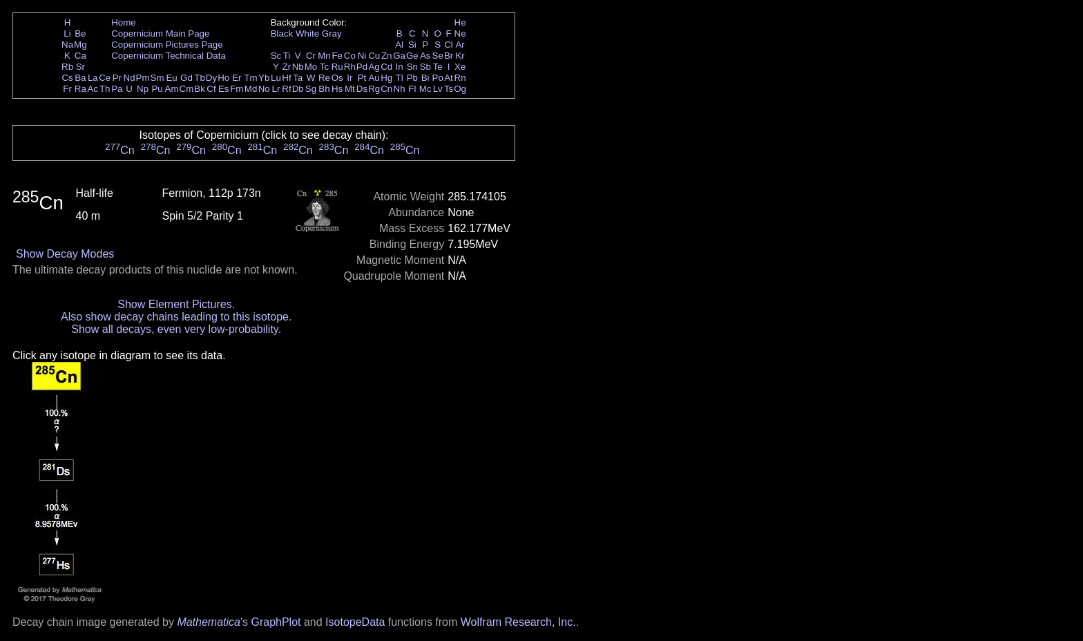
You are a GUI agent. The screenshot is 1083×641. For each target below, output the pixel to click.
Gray (332, 33)
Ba (80, 78)
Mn (324, 55)
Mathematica (208, 622)
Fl (412, 89)
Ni (362, 55)
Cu (374, 55)
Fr (67, 89)
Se (437, 55)
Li (67, 33)
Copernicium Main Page (160, 33)
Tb (199, 78)
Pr (117, 78)
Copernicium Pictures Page (167, 44)
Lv (438, 89)
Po (437, 78)
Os (337, 78)
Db (298, 89)
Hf (286, 78)
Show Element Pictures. (176, 304)
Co (350, 55)
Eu (171, 78)
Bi (425, 78)
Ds (361, 89)
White (307, 33)
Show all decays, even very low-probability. (176, 329)
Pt (362, 78)
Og (460, 89)
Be (80, 33)
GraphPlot (275, 622)
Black (282, 33)
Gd (186, 78)
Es (223, 89)
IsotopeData (355, 622)
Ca (80, 55)
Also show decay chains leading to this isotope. (176, 317)
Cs (67, 78)
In (399, 66)
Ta (298, 78)
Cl (448, 44)
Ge (412, 55)
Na (67, 44)
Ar (459, 44)
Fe (337, 55)
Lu (276, 78)
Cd (386, 66)
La (93, 78)
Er (236, 78)
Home (123, 22)
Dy (211, 78)
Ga (399, 55)
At (448, 78)
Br (448, 55)
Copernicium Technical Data (168, 55)
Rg (374, 89)
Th (105, 89)
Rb (67, 66)
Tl (399, 78)
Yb (263, 78)
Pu (156, 89)
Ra (80, 89)
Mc (425, 89)
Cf (211, 89)
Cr (311, 55)
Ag (373, 66)
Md (251, 89)
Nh (399, 89)
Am (172, 89)
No (264, 89)
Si (412, 44)
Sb (425, 66)
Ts (448, 89)
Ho (223, 78)
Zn (386, 55)
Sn (412, 66)
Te (438, 66)
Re (324, 78)
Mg (80, 44)
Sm (157, 78)
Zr (286, 66)
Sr (80, 66)
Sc (276, 55)
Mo (311, 66)
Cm (187, 89)
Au (373, 78)
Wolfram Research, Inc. (518, 622)
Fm (236, 89)
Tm (250, 78)
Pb (412, 78)
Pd (361, 66)
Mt (350, 89)
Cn (386, 89)
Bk (199, 89)
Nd (129, 78)
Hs (337, 89)
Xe (460, 66)
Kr (459, 55)
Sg (310, 89)
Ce (105, 78)
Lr (276, 89)
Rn (460, 78)
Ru (337, 66)
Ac (93, 89)
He (460, 22)
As (425, 55)
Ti (287, 55)
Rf (286, 89)
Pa (116, 89)
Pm (143, 78)
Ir (349, 78)
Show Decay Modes (65, 254)
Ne (460, 33)
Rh (350, 66)
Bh (323, 89)
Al (399, 44)
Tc (324, 66)
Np (142, 89)
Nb (298, 66)
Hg (386, 78)
